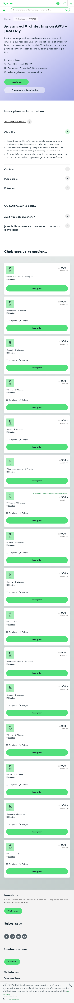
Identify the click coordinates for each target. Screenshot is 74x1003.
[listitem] (37, 132)
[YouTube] (24, 936)
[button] (37, 999)
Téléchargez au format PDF (15, 121)
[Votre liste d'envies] (64, 3)
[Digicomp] (8, 3)
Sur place (13, 321)
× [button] (71, 986)
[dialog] (37, 992)
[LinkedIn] (18, 936)
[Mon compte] (58, 3)
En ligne (25, 321)
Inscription (16, 81)
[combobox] (70, 984)
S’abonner (13, 910)
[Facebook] (6, 936)
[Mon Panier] (71, 3)
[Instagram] (12, 936)
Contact (12, 961)
